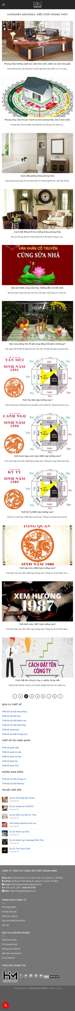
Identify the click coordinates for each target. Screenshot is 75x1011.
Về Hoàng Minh (9, 907)
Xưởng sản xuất (9, 912)
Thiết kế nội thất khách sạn (14, 720)
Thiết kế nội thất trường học (14, 734)
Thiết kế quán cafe (10, 748)
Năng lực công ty (9, 916)
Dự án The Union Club (20, 849)
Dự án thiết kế (8, 958)
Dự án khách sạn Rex (19, 832)
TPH (59, 988)
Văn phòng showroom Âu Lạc (23, 823)
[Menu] (3, 4)
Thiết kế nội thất (9, 940)
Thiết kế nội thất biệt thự (13, 783)
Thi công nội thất (9, 944)
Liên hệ (5, 925)
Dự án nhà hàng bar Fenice (22, 798)
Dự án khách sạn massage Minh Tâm (27, 840)
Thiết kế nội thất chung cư (14, 779)
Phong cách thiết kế (11, 949)
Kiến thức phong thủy (12, 953)
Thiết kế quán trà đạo (11, 757)
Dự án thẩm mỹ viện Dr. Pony (23, 815)
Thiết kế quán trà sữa (11, 752)
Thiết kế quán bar (10, 761)
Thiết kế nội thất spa (11, 716)
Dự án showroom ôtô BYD (21, 806)
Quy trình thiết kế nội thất (13, 921)
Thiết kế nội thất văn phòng (14, 711)
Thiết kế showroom (10, 730)
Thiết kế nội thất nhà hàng (14, 725)
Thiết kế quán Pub (10, 766)
